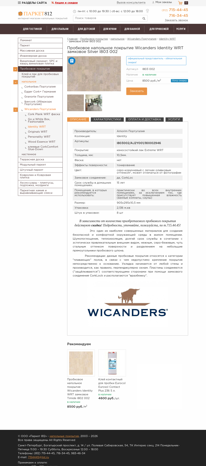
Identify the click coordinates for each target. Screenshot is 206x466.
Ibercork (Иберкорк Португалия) (38, 103)
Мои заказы (162, 2)
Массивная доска (32, 51)
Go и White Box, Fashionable (39, 120)
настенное (29, 154)
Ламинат (26, 40)
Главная (72, 39)
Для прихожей (159, 29)
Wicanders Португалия (40, 109)
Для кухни (109, 29)
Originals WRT (37, 132)
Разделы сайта (32, 3)
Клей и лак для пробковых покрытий (40, 75)
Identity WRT (37, 127)
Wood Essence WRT (42, 142)
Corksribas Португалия (40, 87)
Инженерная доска (33, 56)
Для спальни (59, 29)
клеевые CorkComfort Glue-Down (43, 148)
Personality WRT (39, 137)
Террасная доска (32, 159)
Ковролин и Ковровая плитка (35, 176)
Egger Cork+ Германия (40, 92)
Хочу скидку (179, 81)
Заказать (137, 91)
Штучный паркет (31, 170)
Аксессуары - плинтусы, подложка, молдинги (37, 184)
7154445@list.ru (38, 457)
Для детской (86, 29)
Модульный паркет (33, 165)
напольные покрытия (64, 436)
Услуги (180, 29)
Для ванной (132, 29)
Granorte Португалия (39, 97)
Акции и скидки (66, 3)
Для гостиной (32, 29)
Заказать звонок (176, 20)
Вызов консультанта (131, 2)
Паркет (25, 45)
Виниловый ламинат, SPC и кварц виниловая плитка (38, 62)
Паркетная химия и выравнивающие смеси (36, 191)
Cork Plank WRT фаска (44, 114)
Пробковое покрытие (35, 69)
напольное (29, 82)
